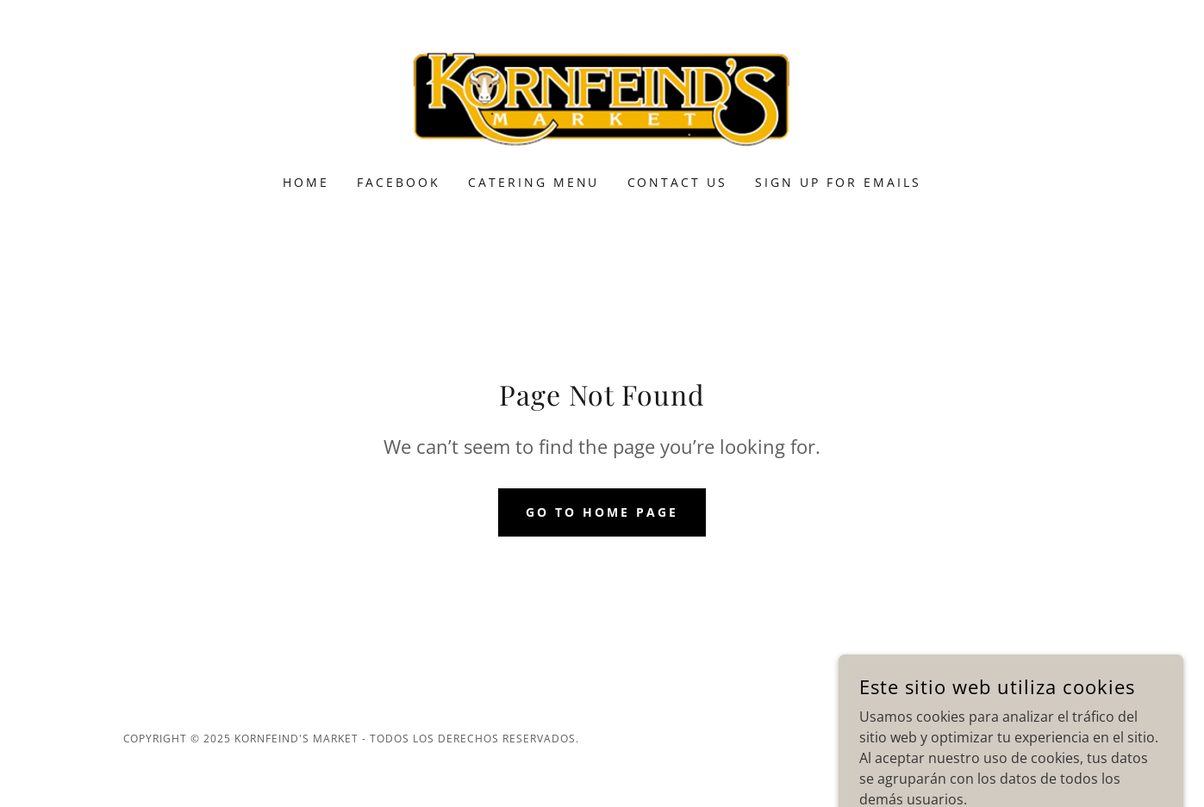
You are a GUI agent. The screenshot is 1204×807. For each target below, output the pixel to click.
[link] (602, 98)
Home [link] (306, 182)
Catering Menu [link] (534, 182)
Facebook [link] (398, 182)
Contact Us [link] (677, 182)
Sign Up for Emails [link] (838, 182)
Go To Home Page (602, 512)
